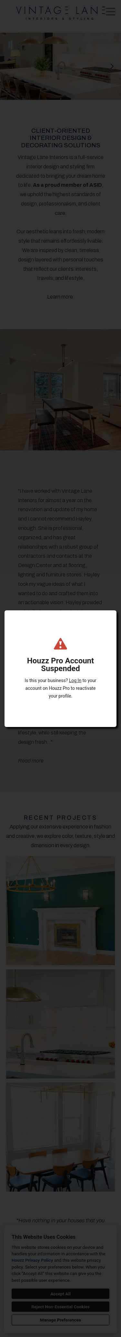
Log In (75, 680)
